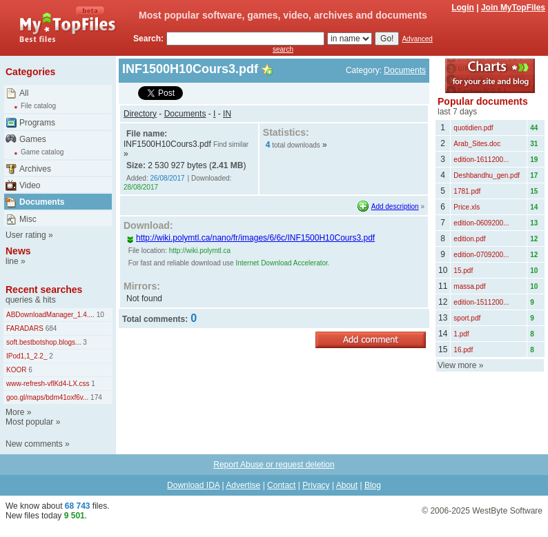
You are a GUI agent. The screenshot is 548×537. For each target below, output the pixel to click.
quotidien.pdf (473, 128)
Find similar (230, 144)
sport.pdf (466, 318)
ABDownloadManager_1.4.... (50, 314)
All (23, 93)
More (15, 412)
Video (29, 185)
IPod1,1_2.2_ (27, 356)
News (18, 250)
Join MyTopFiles (513, 7)
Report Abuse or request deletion (273, 464)
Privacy (315, 485)
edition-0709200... (481, 255)
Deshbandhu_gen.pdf (486, 175)
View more (457, 365)
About (347, 485)
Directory (140, 114)
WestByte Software (507, 511)
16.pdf (463, 350)
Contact (281, 485)
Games (32, 139)
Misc (28, 219)
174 (94, 397)
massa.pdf (469, 286)
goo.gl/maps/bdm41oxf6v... (47, 397)
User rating (26, 235)
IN (227, 114)
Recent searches (44, 289)
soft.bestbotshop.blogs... (43, 342)
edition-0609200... (481, 223)
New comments (34, 444)
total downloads (296, 145)
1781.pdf (466, 191)
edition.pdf (469, 239)
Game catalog (42, 152)
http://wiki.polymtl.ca (200, 250)
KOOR (16, 370)
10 (99, 314)
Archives (35, 169)
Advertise (243, 485)
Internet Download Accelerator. (282, 263)
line (12, 261)
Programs (37, 123)
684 (50, 328)
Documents (41, 202)
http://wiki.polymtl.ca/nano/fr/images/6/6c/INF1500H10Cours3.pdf (250, 238)
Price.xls (466, 207)
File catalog (38, 106)
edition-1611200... (481, 159)
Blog (372, 485)
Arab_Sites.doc (476, 144)
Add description (395, 206)
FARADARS (24, 328)
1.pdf (461, 334)
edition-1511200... (481, 302)
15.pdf (463, 270)
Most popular (29, 422)
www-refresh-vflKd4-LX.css (48, 383)
